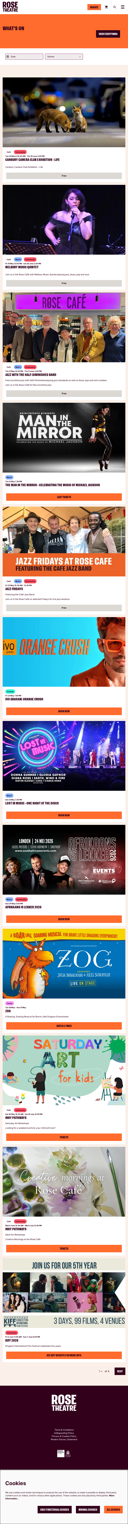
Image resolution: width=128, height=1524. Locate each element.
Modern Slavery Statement (64, 1439)
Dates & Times (64, 1026)
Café (9, 152)
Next (120, 1371)
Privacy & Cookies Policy (64, 1436)
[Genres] (64, 57)
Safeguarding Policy (64, 1433)
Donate (94, 7)
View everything (108, 34)
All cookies (113, 1509)
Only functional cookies (54, 1509)
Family (10, 1003)
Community (20, 152)
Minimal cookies (88, 1509)
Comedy (10, 691)
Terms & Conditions (64, 1429)
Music (18, 259)
